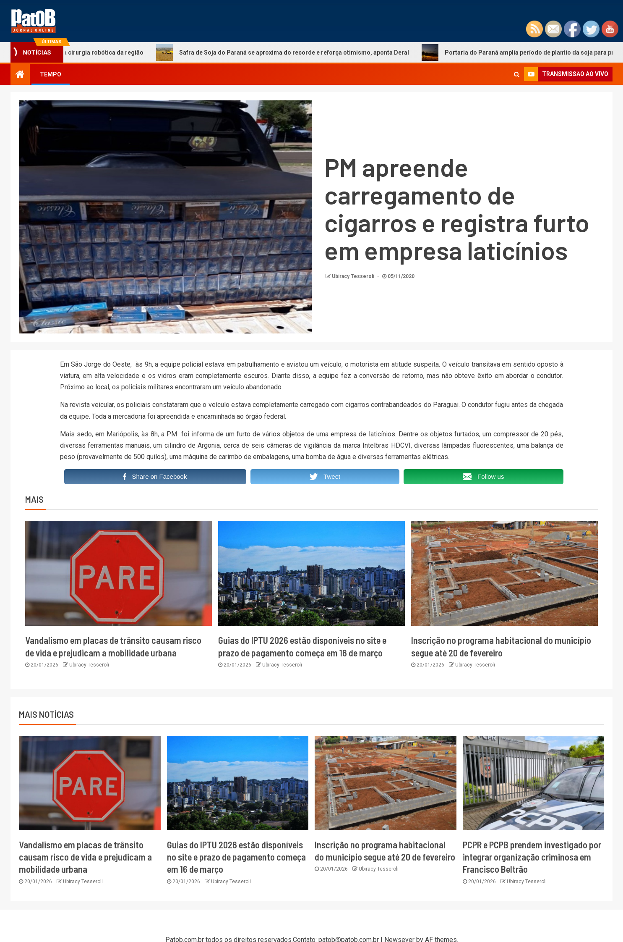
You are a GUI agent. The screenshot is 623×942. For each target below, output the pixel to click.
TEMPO (50, 74)
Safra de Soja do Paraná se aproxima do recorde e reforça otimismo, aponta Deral (290, 52)
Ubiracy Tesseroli (353, 276)
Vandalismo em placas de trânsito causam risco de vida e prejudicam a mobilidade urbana (85, 857)
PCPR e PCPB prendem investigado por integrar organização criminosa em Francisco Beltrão (532, 857)
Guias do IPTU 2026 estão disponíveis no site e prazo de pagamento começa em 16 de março (236, 857)
